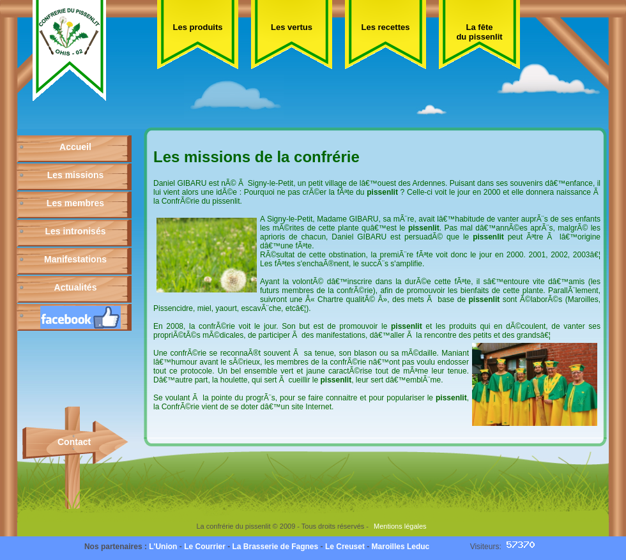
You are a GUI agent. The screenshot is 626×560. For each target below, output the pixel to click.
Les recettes (386, 27)
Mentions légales (400, 526)
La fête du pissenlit (479, 32)
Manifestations (75, 259)
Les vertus (291, 27)
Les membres (75, 203)
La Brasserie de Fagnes (275, 546)
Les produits (197, 27)
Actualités (75, 287)
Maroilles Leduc (401, 546)
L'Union (163, 546)
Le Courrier (204, 546)
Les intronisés (75, 231)
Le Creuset (345, 546)
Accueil (75, 147)
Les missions (75, 175)
